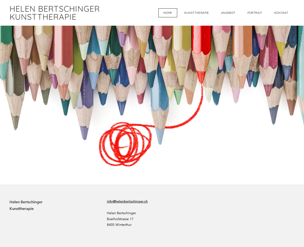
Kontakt (281, 13)
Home (167, 13)
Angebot (228, 13)
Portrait (254, 13)
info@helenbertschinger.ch (127, 201)
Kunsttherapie (196, 13)
